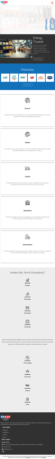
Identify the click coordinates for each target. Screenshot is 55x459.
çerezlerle (28, 457)
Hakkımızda (6, 432)
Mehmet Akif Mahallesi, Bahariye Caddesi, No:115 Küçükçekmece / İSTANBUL (23, 444)
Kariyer (4, 437)
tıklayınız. (44, 457)
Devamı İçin (27, 85)
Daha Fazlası (38, 59)
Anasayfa (5, 430)
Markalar (5, 434)
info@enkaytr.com (8, 449)
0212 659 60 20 (7, 447)
